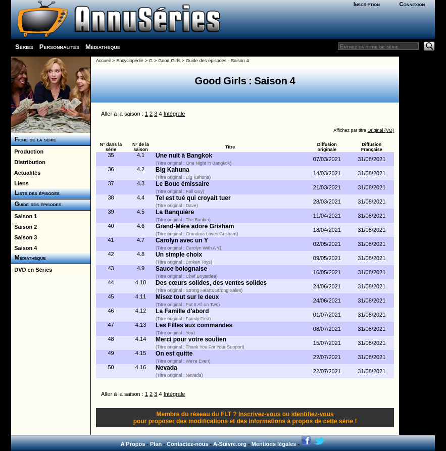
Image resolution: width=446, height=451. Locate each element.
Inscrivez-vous (259, 414)
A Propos (133, 444)
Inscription (367, 4)
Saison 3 (24, 237)
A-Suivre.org (229, 444)
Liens (20, 183)
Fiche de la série (33, 139)
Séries (24, 47)
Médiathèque (102, 47)
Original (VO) (381, 130)
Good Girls (169, 60)
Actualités (25, 173)
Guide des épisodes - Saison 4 (217, 60)
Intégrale (174, 114)
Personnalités (59, 47)
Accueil (103, 60)
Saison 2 (24, 227)
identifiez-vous (312, 414)
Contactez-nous (188, 444)
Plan (156, 444)
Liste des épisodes (35, 192)
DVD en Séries (31, 270)
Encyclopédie (129, 60)
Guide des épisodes (36, 204)
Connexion (412, 4)
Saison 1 (24, 216)
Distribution (28, 162)
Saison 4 (24, 248)
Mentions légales (274, 444)
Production (27, 151)
